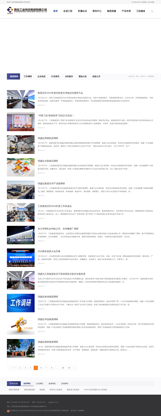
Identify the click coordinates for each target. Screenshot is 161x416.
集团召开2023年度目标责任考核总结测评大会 (60, 93)
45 (69, 368)
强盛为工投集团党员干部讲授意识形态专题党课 (61, 274)
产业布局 (126, 11)
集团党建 (111, 11)
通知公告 (83, 76)
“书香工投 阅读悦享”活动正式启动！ (56, 115)
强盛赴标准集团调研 (48, 296)
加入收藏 (151, 2)
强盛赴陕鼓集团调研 (48, 342)
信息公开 (96, 76)
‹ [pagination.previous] (9, 368)
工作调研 (28, 76)
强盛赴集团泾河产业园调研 (51, 183)
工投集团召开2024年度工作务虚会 (55, 206)
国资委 (42, 390)
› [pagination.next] (74, 368)
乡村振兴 (69, 76)
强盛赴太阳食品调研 (48, 161)
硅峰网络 (81, 410)
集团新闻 (14, 76)
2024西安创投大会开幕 (49, 251)
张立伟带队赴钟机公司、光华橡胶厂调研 (58, 228)
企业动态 (41, 76)
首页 (55, 11)
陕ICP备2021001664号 (36, 410)
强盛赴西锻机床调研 (48, 138)
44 (63, 368)
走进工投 (67, 11)
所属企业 (82, 11)
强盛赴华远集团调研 (48, 319)
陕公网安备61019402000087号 (18, 410)
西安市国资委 (14, 390)
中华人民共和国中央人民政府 (95, 390)
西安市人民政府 (56, 390)
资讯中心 (97, 11)
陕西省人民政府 (73, 390)
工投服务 (140, 11)
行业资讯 (55, 76)
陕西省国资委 (29, 390)
